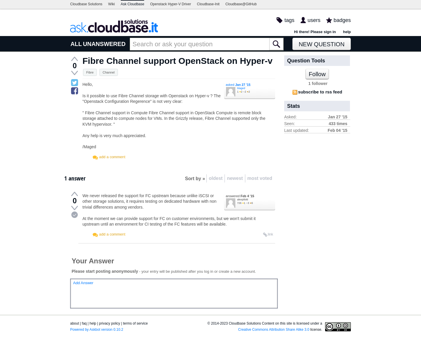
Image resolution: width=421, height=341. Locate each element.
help (347, 32)
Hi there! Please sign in (315, 32)
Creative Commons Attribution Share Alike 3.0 (273, 330)
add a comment (112, 157)
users (314, 20)
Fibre (90, 72)
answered (240, 196)
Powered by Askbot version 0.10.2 (96, 330)
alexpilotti (242, 199)
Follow (317, 74)
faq (84, 323)
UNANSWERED (104, 44)
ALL (76, 44)
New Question (322, 44)
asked (238, 84)
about (74, 323)
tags (289, 20)
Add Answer (83, 283)
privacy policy (109, 323)
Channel (109, 72)
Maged (241, 88)
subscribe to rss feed (320, 91)
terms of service (135, 323)
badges (342, 20)
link (270, 234)
